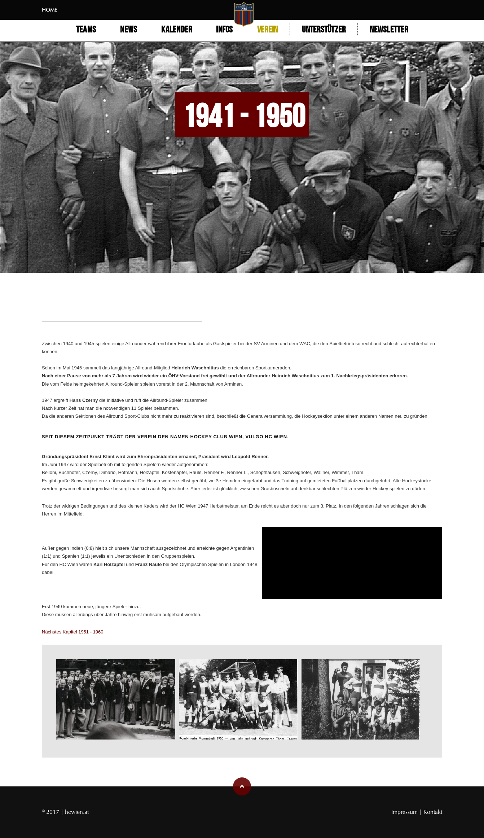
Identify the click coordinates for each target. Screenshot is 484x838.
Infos (224, 29)
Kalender (176, 29)
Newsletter (389, 29)
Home (49, 10)
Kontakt (432, 811)
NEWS (128, 29)
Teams (86, 29)
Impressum (405, 811)
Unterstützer (324, 29)
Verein (267, 29)
